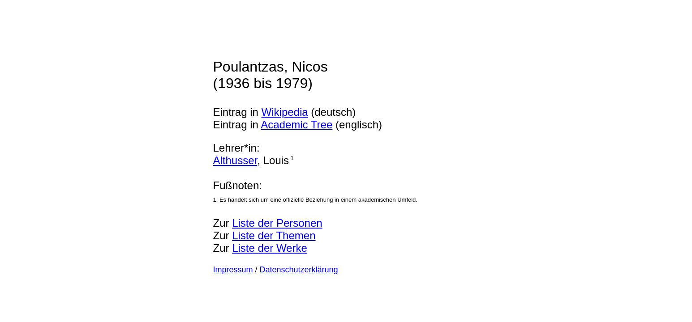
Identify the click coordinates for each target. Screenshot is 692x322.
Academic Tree (296, 125)
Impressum (233, 269)
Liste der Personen (277, 223)
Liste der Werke (269, 248)
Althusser (235, 160)
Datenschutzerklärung (299, 269)
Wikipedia (285, 112)
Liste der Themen (273, 235)
